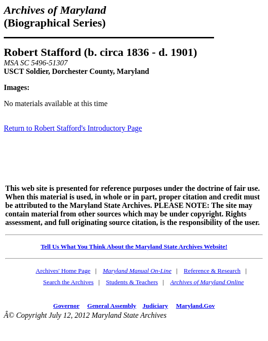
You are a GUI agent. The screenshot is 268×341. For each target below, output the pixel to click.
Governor (66, 305)
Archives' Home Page (63, 270)
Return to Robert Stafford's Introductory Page (73, 128)
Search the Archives (68, 282)
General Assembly (111, 305)
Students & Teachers (132, 282)
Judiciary (155, 305)
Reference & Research (212, 270)
